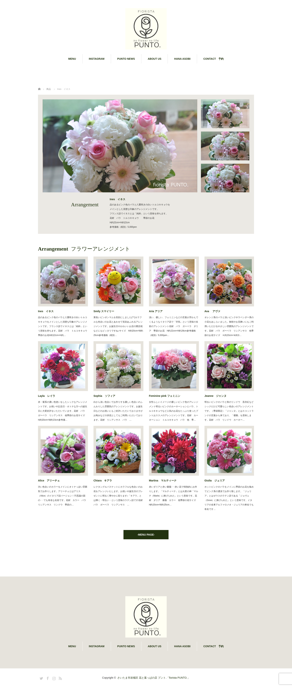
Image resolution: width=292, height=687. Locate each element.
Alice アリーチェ (49, 480)
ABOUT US (154, 58)
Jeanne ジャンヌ (215, 395)
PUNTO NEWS (126, 58)
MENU (72, 58)
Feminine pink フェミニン (164, 395)
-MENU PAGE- (146, 534)
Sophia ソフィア (104, 395)
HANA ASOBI (182, 58)
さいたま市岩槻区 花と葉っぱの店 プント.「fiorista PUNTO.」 (153, 677)
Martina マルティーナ (163, 480)
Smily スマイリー (103, 311)
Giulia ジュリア (214, 480)
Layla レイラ (46, 395)
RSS (60, 677)
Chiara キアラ (102, 480)
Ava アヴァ (212, 311)
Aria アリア (156, 311)
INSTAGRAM (96, 58)
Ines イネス (46, 311)
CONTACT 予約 (213, 58)
